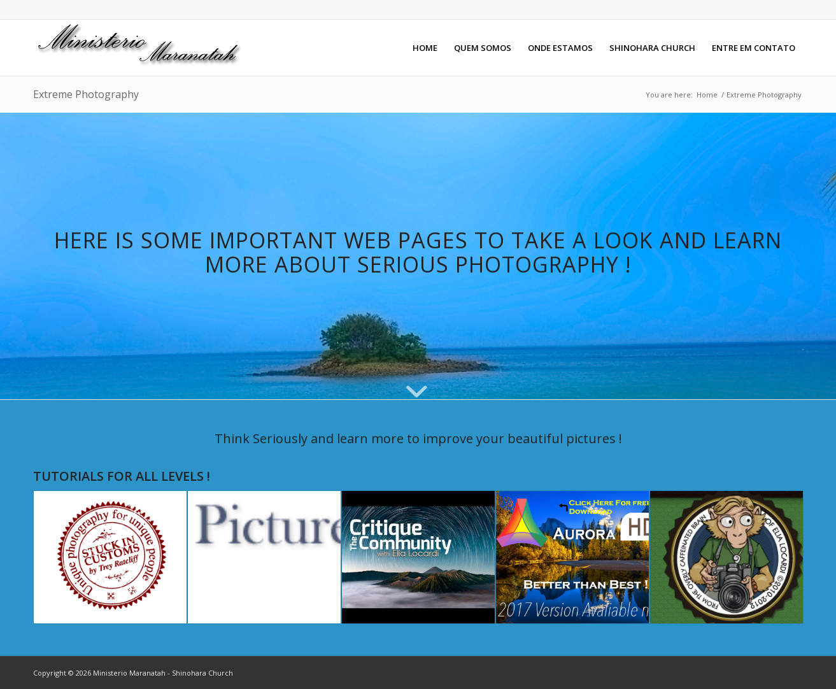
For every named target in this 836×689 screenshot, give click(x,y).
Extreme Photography (86, 94)
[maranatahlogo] (141, 48)
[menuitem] (425, 48)
